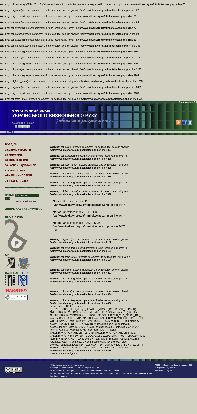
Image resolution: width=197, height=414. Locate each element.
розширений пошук (25, 201)
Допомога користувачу (23, 209)
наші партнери (16, 272)
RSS (178, 122)
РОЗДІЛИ (11, 144)
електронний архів (54, 113)
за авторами (13, 154)
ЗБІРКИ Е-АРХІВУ (16, 180)
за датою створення (19, 149)
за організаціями (16, 159)
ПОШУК (9, 195)
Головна (9, 132)
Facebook (184, 122)
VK (189, 122)
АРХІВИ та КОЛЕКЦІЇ (19, 175)
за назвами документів (20, 165)
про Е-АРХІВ (16, 219)
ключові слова (15, 170)
